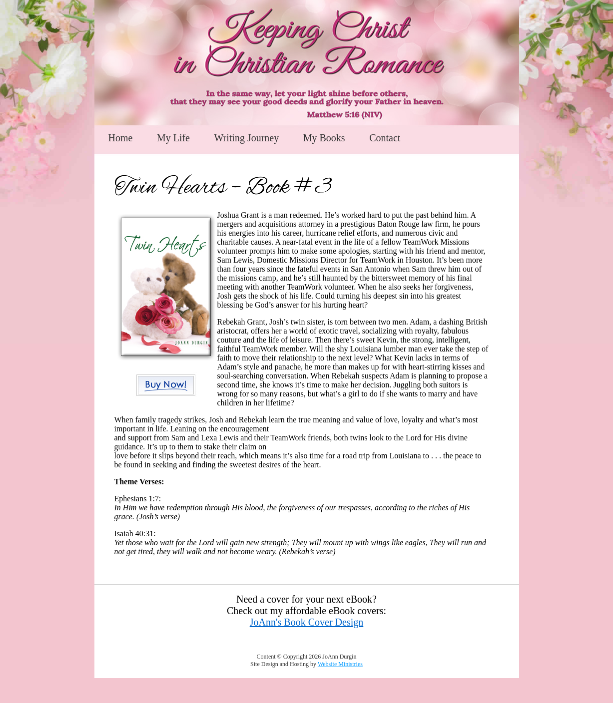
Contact (384, 137)
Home (120, 137)
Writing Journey (246, 137)
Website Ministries (340, 664)
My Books (324, 137)
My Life (173, 137)
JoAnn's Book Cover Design (307, 622)
